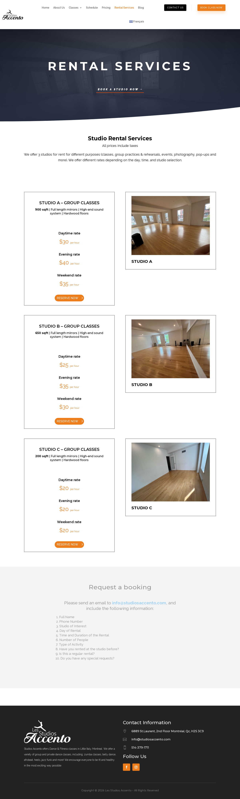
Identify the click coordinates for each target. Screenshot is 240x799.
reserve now (67, 298)
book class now (211, 7)
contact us (175, 7)
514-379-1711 (140, 747)
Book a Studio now (118, 89)
